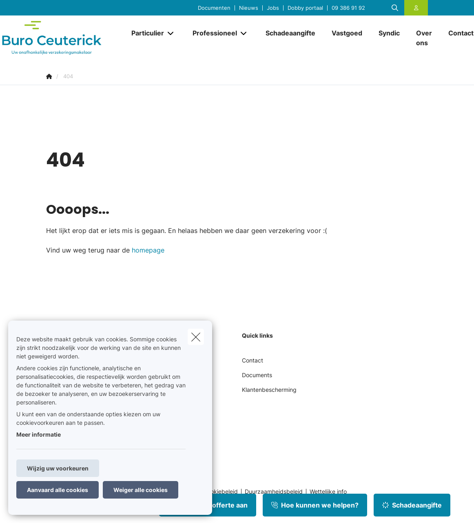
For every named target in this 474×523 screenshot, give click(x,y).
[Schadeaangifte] (290, 33)
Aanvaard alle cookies (57, 489)
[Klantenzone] (416, 7)
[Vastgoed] (346, 33)
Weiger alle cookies (140, 489)
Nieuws (248, 8)
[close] (196, 337)
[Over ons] (424, 38)
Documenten (214, 8)
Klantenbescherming (269, 389)
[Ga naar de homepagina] (62, 37)
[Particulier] (144, 33)
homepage (148, 250)
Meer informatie (38, 434)
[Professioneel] (211, 33)
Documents (257, 374)
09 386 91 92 (348, 8)
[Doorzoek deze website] (394, 7)
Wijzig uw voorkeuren (58, 468)
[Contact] (457, 33)
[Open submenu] (171, 33)
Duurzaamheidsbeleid (274, 491)
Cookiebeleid (220, 491)
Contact (252, 360)
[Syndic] (389, 33)
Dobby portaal (305, 8)
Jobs (273, 8)
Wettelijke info (328, 491)
